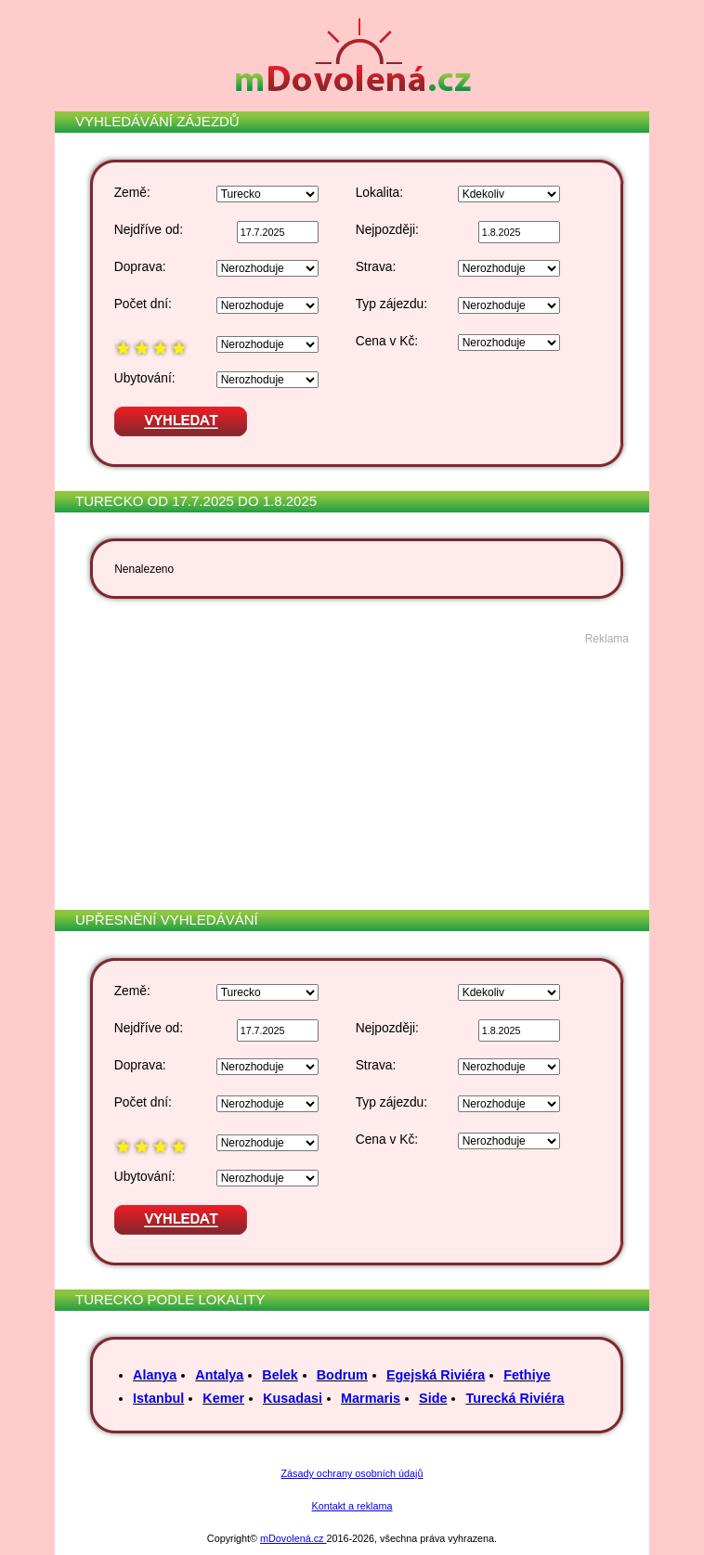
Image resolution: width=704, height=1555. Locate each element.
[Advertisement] (350, 775)
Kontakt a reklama (351, 1505)
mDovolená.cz (293, 1538)
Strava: (376, 267)
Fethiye (526, 1374)
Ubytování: (145, 378)
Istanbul (158, 1398)
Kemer (223, 1398)
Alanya (154, 1374)
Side (433, 1398)
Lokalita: (379, 193)
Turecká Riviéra (514, 1398)
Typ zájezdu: (391, 304)
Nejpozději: (387, 230)
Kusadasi (292, 1398)
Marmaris (370, 1398)
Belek (279, 1374)
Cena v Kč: (387, 341)
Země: (132, 193)
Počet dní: (143, 304)
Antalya (219, 1374)
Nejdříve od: (148, 230)
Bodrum (342, 1374)
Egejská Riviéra (435, 1374)
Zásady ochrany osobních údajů (351, 1473)
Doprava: (140, 267)
